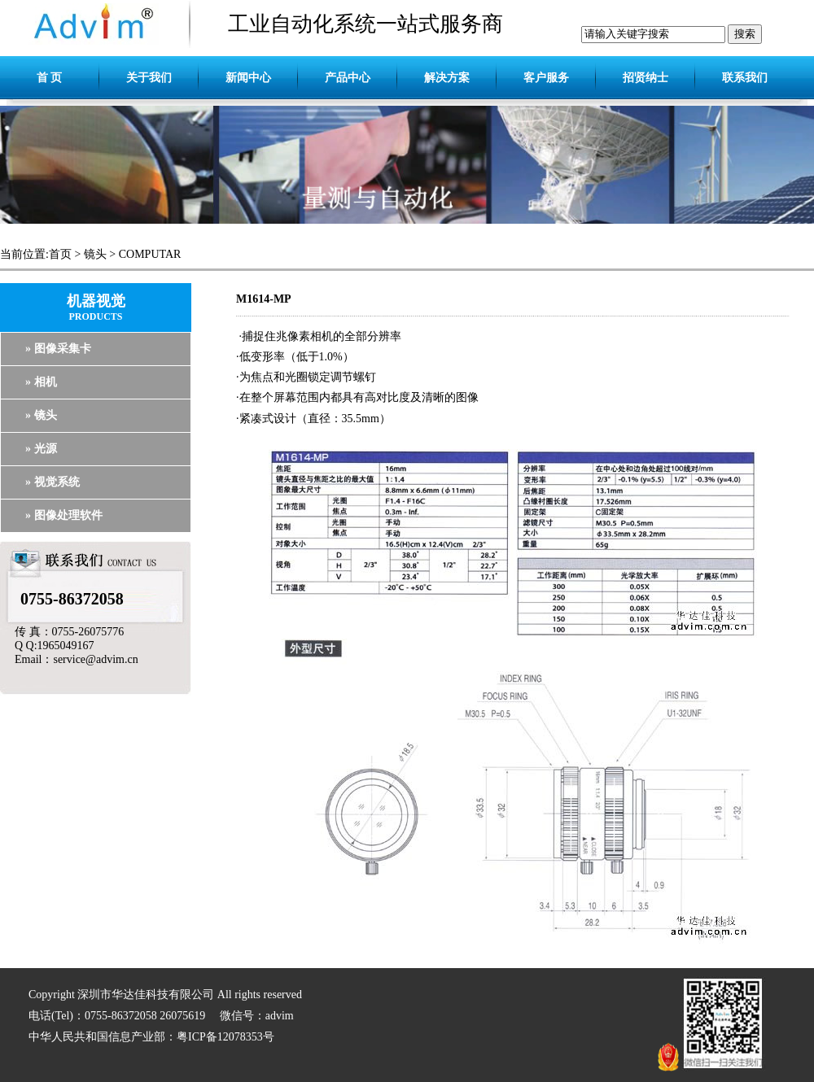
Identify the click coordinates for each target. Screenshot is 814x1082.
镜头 (95, 254)
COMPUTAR (150, 254)
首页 (60, 254)
